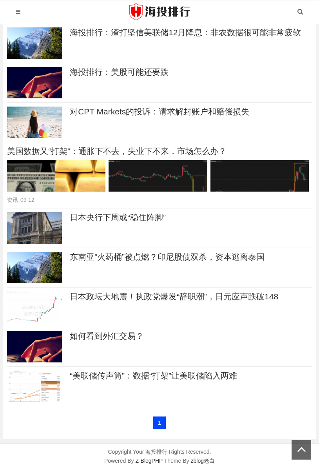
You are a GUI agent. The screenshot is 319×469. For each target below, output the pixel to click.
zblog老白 (202, 461)
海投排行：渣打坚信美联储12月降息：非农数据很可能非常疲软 (185, 32)
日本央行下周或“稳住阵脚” (118, 217)
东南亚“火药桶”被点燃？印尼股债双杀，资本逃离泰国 (167, 256)
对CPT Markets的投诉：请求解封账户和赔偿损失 (159, 111)
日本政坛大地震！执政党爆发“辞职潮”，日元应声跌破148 (174, 296)
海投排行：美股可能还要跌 (119, 71)
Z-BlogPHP (149, 461)
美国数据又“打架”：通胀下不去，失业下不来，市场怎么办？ (117, 151)
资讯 (12, 200)
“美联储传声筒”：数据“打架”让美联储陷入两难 (153, 375)
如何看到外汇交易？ (107, 335)
